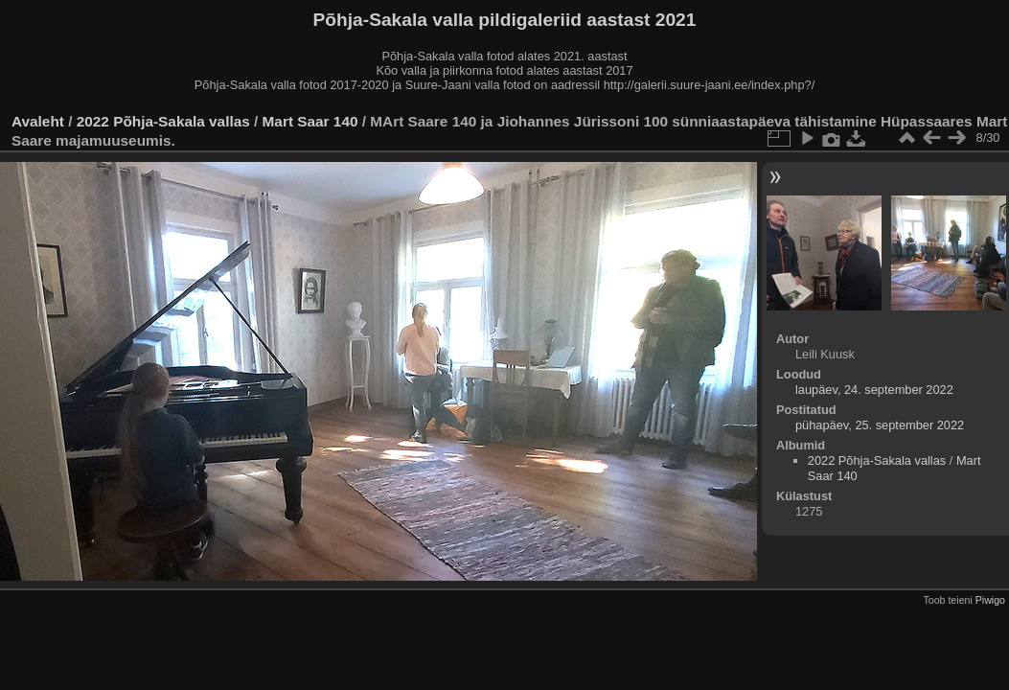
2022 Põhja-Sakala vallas (163, 121)
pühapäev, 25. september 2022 (879, 425)
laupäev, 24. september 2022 (874, 389)
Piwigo (990, 600)
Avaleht (37, 121)
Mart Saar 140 (310, 121)
